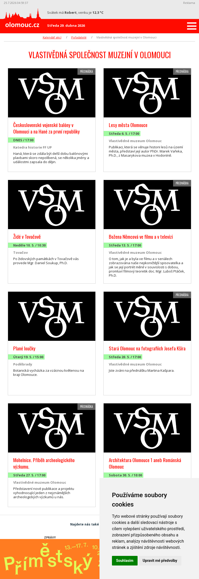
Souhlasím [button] (124, 560)
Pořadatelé (79, 37)
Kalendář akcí (52, 37)
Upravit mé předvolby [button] (160, 560)
